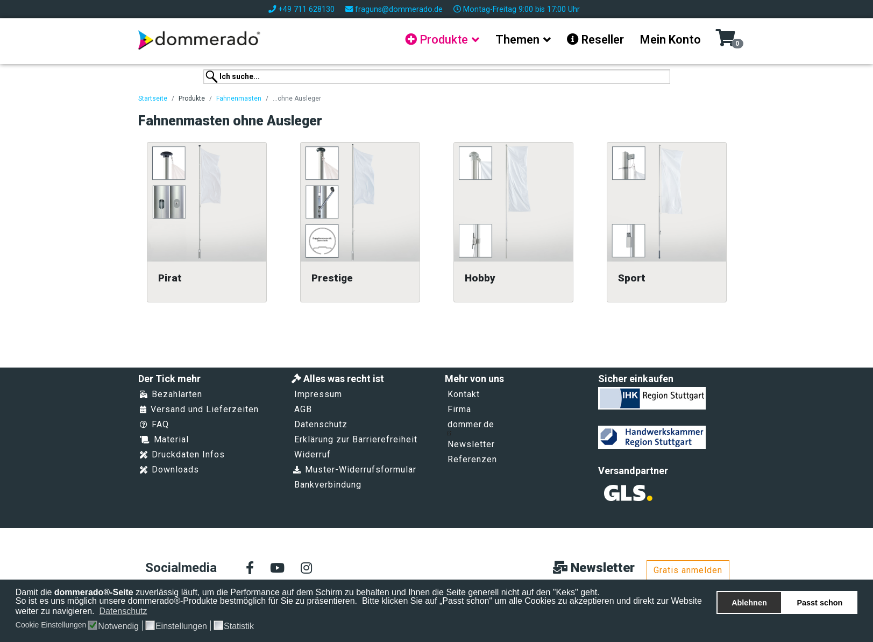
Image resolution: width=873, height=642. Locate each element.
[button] (154, 611)
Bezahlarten (171, 394)
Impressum (318, 394)
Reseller (595, 39)
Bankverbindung (327, 484)
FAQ (154, 424)
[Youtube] (277, 568)
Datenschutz (320, 424)
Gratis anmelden (688, 570)
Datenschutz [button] (123, 611)
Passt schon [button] (820, 602)
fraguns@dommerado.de (399, 9)
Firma (459, 409)
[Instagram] (306, 568)
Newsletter (471, 444)
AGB (303, 409)
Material (164, 439)
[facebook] (250, 568)
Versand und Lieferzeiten (199, 409)
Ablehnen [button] (749, 602)
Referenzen (472, 459)
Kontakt (464, 394)
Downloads (169, 469)
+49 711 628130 (306, 9)
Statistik (239, 626)
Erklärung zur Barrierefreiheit (355, 439)
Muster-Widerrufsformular (354, 469)
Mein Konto (670, 39)
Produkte (436, 39)
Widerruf (312, 454)
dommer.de (470, 427)
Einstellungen (181, 626)
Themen (517, 39)
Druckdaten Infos (182, 454)
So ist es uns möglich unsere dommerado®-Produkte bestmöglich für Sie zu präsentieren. (188, 600)
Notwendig (118, 626)
